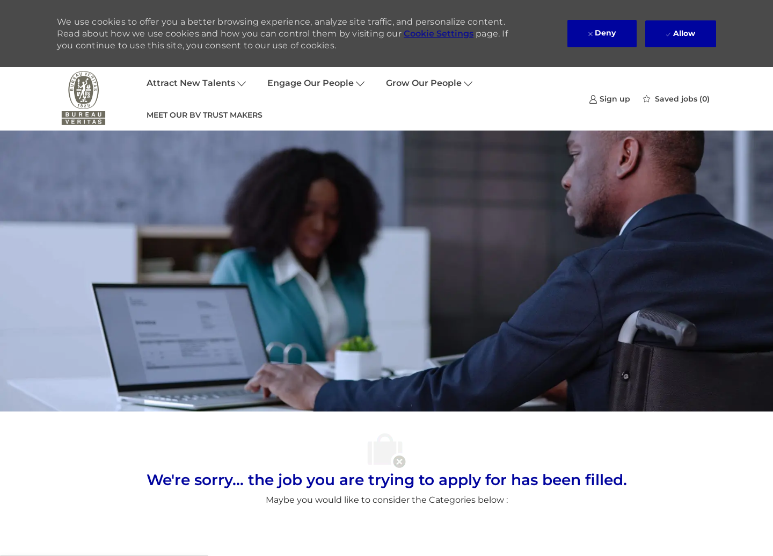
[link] (609, 98)
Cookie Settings (438, 33)
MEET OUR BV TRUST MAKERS (204, 115)
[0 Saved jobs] (676, 98)
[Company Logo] (84, 99)
